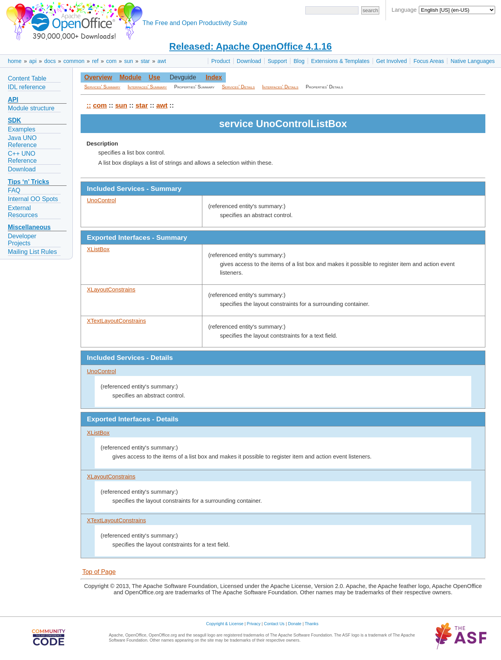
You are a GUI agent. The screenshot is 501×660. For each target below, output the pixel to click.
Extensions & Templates (340, 61)
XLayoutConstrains (111, 289)
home (15, 61)
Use (154, 77)
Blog (299, 61)
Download (249, 61)
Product (220, 61)
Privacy (254, 623)
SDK (14, 120)
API (13, 99)
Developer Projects (22, 239)
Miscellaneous (29, 227)
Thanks (312, 623)
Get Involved (391, 61)
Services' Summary (102, 87)
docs (50, 61)
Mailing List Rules (32, 251)
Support (277, 61)
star (145, 61)
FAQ (14, 190)
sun (128, 61)
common (74, 61)
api (33, 61)
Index (213, 77)
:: (89, 105)
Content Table (27, 78)
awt (161, 61)
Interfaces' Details (280, 87)
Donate (294, 623)
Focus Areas (428, 61)
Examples (21, 129)
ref (95, 61)
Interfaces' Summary (147, 87)
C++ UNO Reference (22, 157)
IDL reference (26, 87)
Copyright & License (224, 623)
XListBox (98, 249)
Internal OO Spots (33, 199)
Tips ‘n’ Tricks (28, 181)
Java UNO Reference (22, 141)
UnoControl (101, 200)
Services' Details (238, 87)
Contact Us (274, 623)
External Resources (23, 211)
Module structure (31, 108)
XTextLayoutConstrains (116, 321)
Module (130, 77)
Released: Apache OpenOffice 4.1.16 (250, 46)
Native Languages (473, 61)
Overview (98, 77)
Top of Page (98, 571)
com (111, 61)
